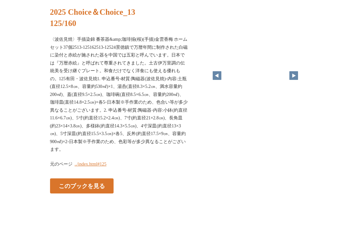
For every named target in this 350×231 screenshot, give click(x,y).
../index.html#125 (91, 164)
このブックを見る (82, 186)
